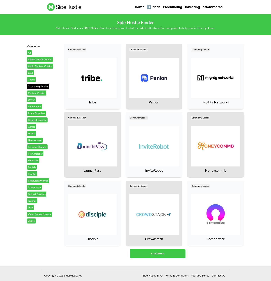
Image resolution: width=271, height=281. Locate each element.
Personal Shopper (37, 146)
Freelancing (172, 7)
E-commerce (34, 106)
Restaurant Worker (38, 180)
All (29, 52)
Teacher (32, 200)
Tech (30, 207)
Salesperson (34, 187)
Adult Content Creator (40, 59)
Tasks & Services (37, 194)
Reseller (32, 173)
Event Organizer (36, 113)
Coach (31, 79)
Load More (157, 253)
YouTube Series (200, 275)
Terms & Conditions (177, 275)
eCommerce (213, 7)
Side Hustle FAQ (152, 275)
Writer (31, 221)
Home (139, 7)
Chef (30, 72)
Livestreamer (35, 140)
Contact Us (218, 275)
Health (31, 133)
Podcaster (33, 160)
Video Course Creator (39, 214)
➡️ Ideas (153, 7)
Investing (192, 7)
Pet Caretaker (35, 153)
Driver (31, 99)
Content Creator (36, 93)
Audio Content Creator (40, 66)
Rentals (32, 167)
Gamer (31, 126)
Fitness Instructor (37, 119)
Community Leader (38, 86)
